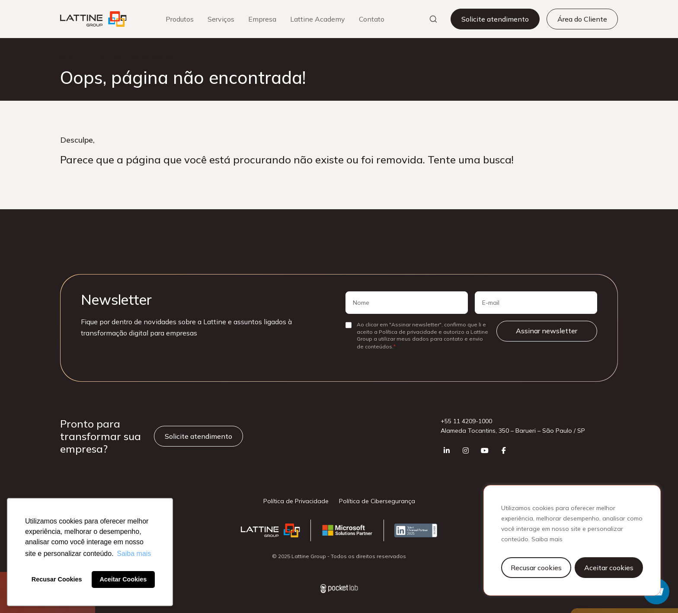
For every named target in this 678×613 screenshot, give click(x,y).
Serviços (221, 19)
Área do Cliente (582, 19)
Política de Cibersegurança (377, 501)
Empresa (262, 19)
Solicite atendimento (495, 19)
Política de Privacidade (296, 501)
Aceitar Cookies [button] (123, 579)
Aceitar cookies (608, 567)
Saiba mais (547, 539)
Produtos (180, 19)
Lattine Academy (317, 19)
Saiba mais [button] (134, 553)
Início (67, 56)
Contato (371, 19)
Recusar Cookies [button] (57, 579)
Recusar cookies (536, 567)
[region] (572, 540)
